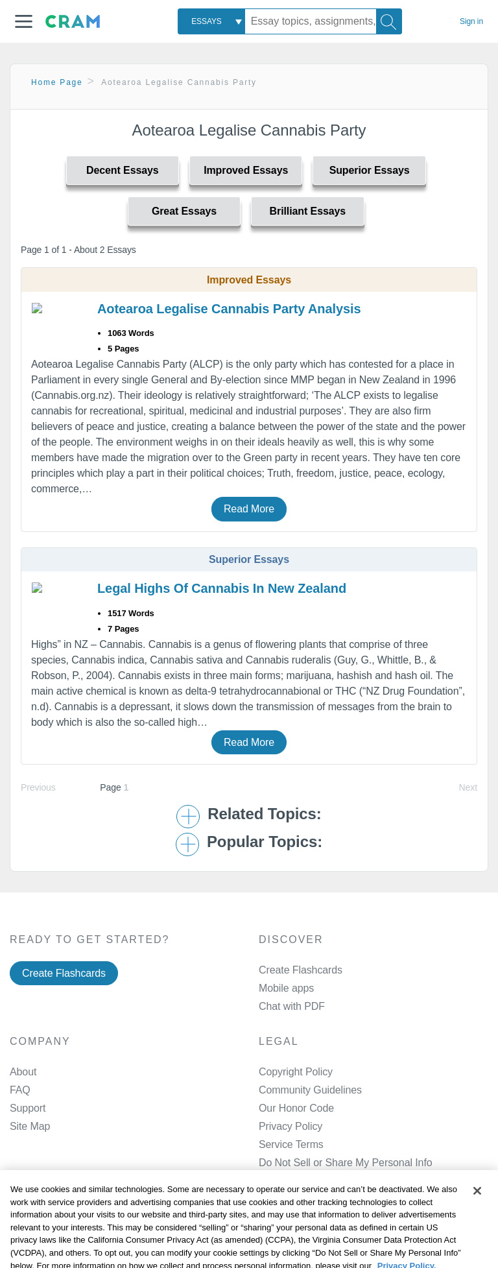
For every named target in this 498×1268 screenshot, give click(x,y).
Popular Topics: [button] (264, 842)
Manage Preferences (306, 1162)
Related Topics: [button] (264, 814)
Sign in (471, 21)
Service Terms (291, 1144)
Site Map (30, 1126)
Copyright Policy (296, 1071)
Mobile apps (286, 988)
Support (27, 1108)
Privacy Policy (290, 1126)
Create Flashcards (64, 973)
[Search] (389, 21)
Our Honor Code (296, 1108)
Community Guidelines (310, 1089)
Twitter (302, 1260)
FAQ (20, 1089)
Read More (249, 508)
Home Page (57, 82)
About (23, 1071)
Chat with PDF (292, 1006)
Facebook (310, 1227)
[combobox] (211, 21)
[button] (23, 21)
